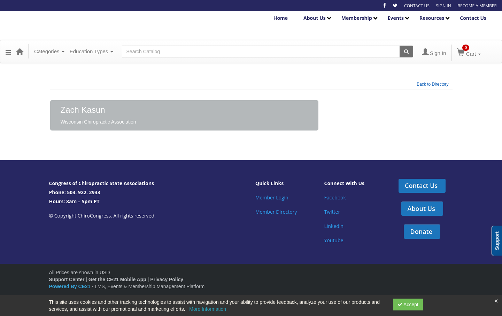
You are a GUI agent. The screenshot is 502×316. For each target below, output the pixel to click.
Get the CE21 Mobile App (117, 279)
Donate (421, 231)
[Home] (19, 51)
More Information (207, 309)
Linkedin (333, 226)
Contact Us (473, 18)
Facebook (335, 197)
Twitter (332, 211)
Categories (49, 51)
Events (396, 18)
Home (280, 18)
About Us (314, 18)
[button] (8, 51)
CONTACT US (417, 6)
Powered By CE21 (70, 286)
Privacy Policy (166, 279)
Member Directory (276, 211)
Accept (407, 304)
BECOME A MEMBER (477, 6)
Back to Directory (432, 84)
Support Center (67, 279)
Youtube (333, 240)
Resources (431, 18)
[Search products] (406, 51)
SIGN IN (443, 6)
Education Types (91, 51)
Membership (356, 18)
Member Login (271, 197)
